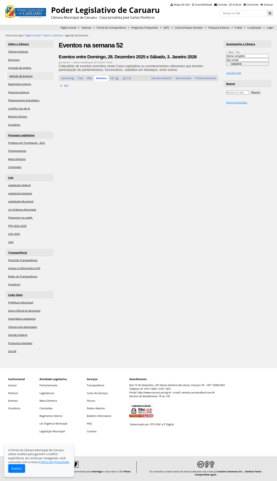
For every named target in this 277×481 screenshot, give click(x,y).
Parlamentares (48, 385)
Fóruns (91, 401)
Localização (254, 27)
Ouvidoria (14, 408)
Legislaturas (47, 393)
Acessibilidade (203, 4)
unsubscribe (233, 73)
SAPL (166, 27)
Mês (89, 78)
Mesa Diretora (48, 401)
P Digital (169, 424)
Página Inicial (68, 27)
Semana (101, 78)
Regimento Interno (51, 416)
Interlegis (97, 471)
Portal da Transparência (111, 27)
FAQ (89, 423)
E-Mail (238, 27)
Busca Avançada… (237, 102)
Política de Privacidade (54, 462)
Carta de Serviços (97, 393)
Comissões (46, 408)
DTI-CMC (155, 424)
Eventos (13, 401)
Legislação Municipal (52, 431)
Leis (10, 177)
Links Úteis (15, 295)
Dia (113, 78)
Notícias (86, 27)
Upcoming (67, 78)
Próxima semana (205, 78)
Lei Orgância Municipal (53, 423)
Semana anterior (161, 78)
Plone (127, 471)
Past (80, 78)
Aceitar (16, 468)
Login (270, 27)
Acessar (268, 4)
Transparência (17, 252)
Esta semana (183, 78)
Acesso (12, 385)
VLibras (237, 4)
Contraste (252, 4)
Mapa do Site (182, 4)
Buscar (230, 83)
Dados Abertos (96, 408)
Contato (223, 4)
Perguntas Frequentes (144, 27)
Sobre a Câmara (53, 35)
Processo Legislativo (21, 135)
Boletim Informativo (99, 416)
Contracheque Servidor (189, 27)
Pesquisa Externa (218, 27)
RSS (66, 86)
